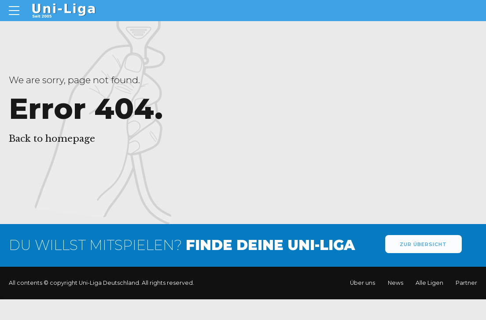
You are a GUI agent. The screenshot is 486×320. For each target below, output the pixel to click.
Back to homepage (52, 138)
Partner (466, 283)
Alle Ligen (429, 283)
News (395, 283)
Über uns (362, 283)
